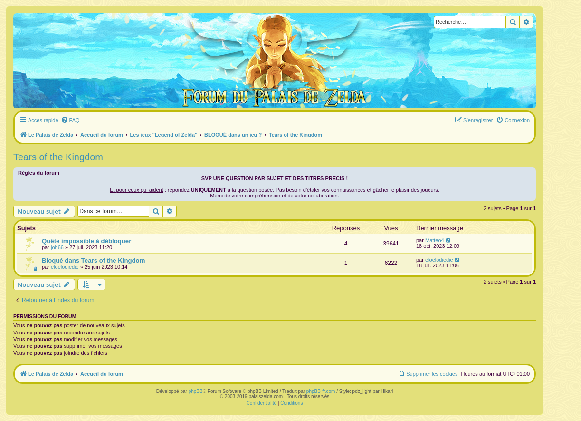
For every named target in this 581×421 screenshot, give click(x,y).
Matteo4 (434, 240)
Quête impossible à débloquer (86, 241)
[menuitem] (70, 120)
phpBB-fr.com (320, 391)
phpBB (196, 391)
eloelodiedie (65, 267)
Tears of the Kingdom (58, 157)
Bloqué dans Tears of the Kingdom (93, 260)
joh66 (57, 247)
